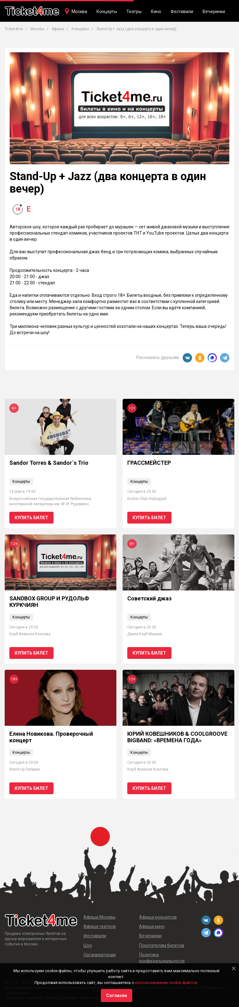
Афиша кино (152, 926)
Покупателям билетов (161, 945)
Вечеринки (214, 11)
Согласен (116, 995)
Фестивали (182, 11)
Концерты (106, 11)
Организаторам (99, 954)
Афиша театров (99, 926)
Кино (156, 11)
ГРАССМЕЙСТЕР (149, 462)
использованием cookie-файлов (166, 982)
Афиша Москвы (99, 917)
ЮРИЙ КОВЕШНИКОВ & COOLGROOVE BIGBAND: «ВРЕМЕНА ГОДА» (177, 737)
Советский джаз (149, 598)
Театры (134, 11)
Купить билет (31, 517)
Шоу (87, 945)
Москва (79, 11)
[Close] (234, 968)
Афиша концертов (158, 917)
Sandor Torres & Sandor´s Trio (48, 462)
